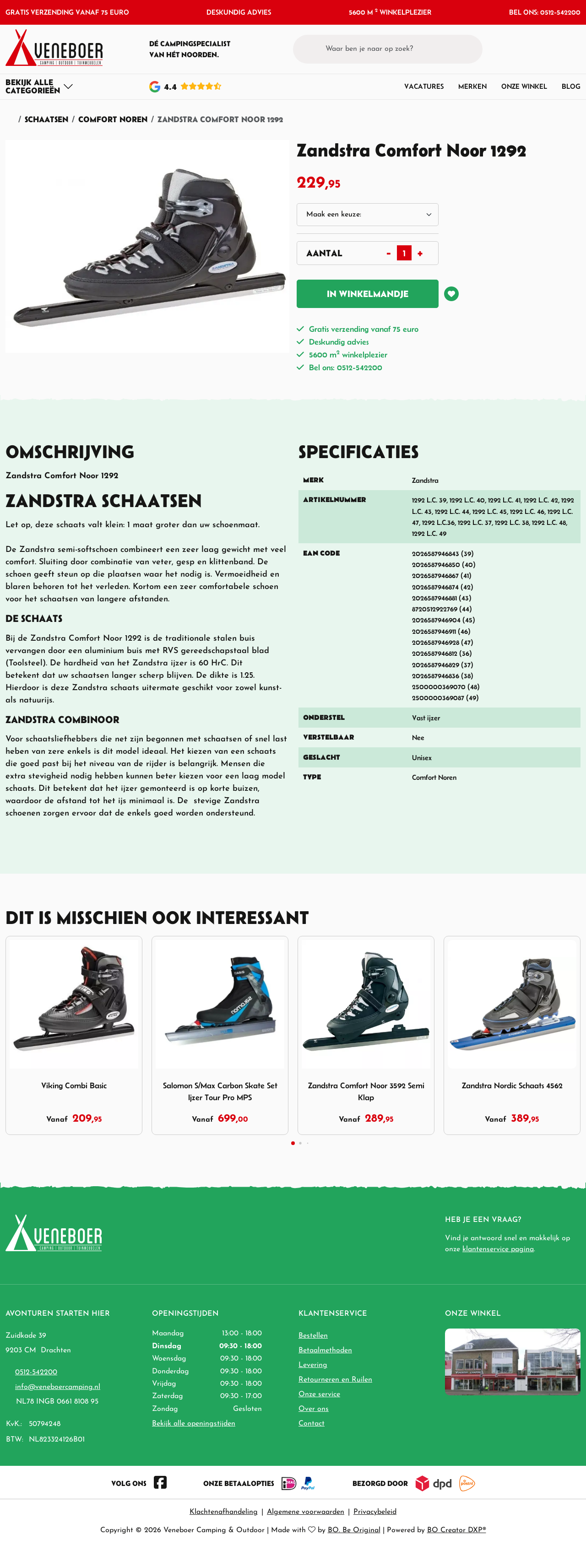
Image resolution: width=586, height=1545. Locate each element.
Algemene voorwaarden (305, 1512)
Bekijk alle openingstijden (193, 1423)
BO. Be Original (354, 1530)
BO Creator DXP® (456, 1530)
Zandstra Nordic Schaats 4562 (512, 1085)
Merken (472, 86)
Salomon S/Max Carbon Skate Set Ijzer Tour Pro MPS (220, 1091)
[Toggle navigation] (39, 86)
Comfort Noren (112, 119)
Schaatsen (46, 119)
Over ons (313, 1409)
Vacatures (424, 86)
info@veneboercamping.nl (57, 1387)
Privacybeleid (374, 1512)
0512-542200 (36, 1372)
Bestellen (313, 1336)
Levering (312, 1365)
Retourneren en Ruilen (335, 1379)
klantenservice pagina (498, 1249)
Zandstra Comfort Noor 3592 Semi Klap (366, 1091)
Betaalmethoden (325, 1350)
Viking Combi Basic (74, 1085)
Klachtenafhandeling (224, 1512)
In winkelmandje (367, 294)
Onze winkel (524, 86)
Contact (311, 1423)
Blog (571, 86)
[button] (556, 49)
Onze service (319, 1394)
